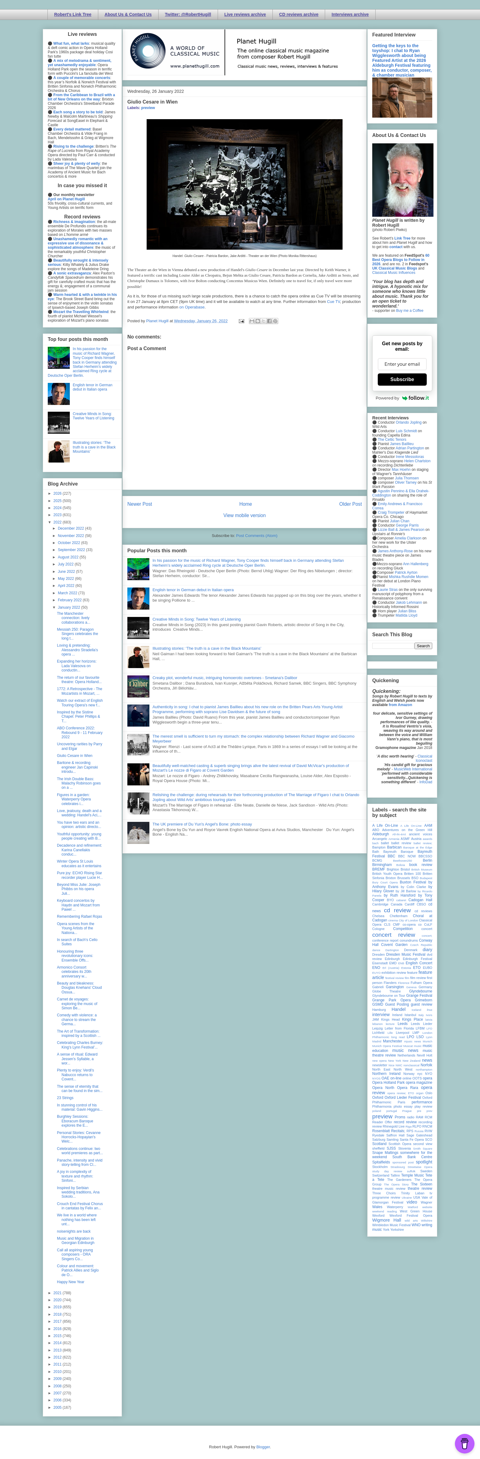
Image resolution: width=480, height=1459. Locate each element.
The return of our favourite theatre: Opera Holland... (79, 679)
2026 (58, 493)
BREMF (378, 869)
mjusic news (412, 1041)
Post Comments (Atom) (256, 535)
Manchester (392, 1041)
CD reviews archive (298, 14)
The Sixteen (421, 1184)
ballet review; (423, 843)
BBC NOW (407, 856)
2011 (58, 1364)
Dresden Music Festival (406, 954)
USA (416, 1197)
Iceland (416, 1009)
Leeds (403, 1024)
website (427, 1207)
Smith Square (422, 1148)
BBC (392, 856)
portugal (391, 1111)
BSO (414, 878)
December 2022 (71, 528)
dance (376, 950)
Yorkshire (397, 1229)
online (407, 1078)
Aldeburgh (380, 834)
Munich (427, 1041)
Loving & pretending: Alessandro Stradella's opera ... (77, 649)
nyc (419, 1073)
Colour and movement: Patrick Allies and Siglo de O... (78, 1270)
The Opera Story (396, 1184)
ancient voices (420, 834)
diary (427, 949)
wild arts (411, 1220)
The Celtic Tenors (392, 439)
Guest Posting (397, 1004)
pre (419, 1111)
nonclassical (411, 1065)
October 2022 (69, 543)
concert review (393, 935)
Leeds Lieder (421, 1024)
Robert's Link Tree (73, 14)
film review (418, 978)
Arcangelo (379, 839)
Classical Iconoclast (424, 758)
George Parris (407, 525)
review (377, 1126)
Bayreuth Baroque (398, 851)
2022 (58, 522)
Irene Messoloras (410, 457)
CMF (396, 924)
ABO (375, 830)
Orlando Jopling (409, 422)
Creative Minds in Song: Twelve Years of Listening (196, 619)
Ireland (397, 1015)
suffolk (411, 1171)
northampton (424, 1069)
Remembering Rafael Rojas (79, 916)
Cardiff (409, 904)
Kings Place (412, 1019)
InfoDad (425, 782)
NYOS (376, 1078)
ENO (376, 968)
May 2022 (66, 578)
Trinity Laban (412, 1193)
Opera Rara (407, 1088)
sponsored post (403, 1162)
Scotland (379, 1144)
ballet (385, 843)
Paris (401, 1102)
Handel (399, 1009)
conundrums (408, 940)
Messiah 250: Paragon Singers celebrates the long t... (77, 634)
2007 (58, 1393)
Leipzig (377, 1028)
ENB (401, 963)
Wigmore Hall (386, 1220)
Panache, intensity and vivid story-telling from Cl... (80, 1162)
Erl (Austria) (390, 968)
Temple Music (412, 1175)
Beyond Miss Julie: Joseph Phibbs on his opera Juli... (78, 889)
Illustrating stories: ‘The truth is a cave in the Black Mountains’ (206, 648)
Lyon (429, 1037)
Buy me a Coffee (409, 310)
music (418, 1046)
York (386, 1229)
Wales (377, 1207)
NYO (428, 1073)
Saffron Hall (395, 1135)
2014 (58, 1343)
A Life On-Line (385, 825)
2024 (58, 508)
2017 (58, 1321)
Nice (391, 1065)
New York (394, 1060)
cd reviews (423, 911)
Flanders (390, 983)
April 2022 (66, 586)
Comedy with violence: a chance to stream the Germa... (77, 1019)
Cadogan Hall (420, 900)
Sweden (426, 1171)
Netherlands (406, 1055)
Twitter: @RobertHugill (188, 14)
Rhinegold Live (393, 1126)
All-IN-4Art (399, 834)
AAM (428, 825)
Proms (400, 1117)
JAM (375, 1019)
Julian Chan (399, 521)
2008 (58, 1386)
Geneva (411, 987)
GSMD (377, 1004)
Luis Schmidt (406, 431)
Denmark (411, 950)
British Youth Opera (387, 873)
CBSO (421, 904)
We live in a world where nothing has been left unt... (77, 1219)
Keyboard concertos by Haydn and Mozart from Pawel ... (78, 905)
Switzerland (380, 1175)
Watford (413, 1207)
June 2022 (67, 571)
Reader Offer (382, 1122)
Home (245, 504)
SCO (428, 1139)
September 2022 (72, 550)
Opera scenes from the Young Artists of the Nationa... (75, 928)
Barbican (394, 847)
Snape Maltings (385, 1153)
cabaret (401, 900)
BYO (390, 900)
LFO (429, 1028)
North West (403, 1069)
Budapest (426, 878)
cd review (397, 910)
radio (410, 1117)
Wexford (378, 1215)
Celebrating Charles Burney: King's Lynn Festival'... (80, 1045)
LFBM (420, 1028)
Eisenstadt (380, 963)
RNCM (427, 1126)
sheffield (378, 1148)
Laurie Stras (387, 590)
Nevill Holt (424, 1055)
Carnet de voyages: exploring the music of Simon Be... (77, 1003)
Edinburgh (392, 959)
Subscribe (402, 379)
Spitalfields (381, 1162)
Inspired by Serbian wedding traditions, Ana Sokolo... (78, 1192)
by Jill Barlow (406, 891)
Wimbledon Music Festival (391, 1225)
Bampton (378, 847)
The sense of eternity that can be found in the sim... (80, 1088)
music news (405, 1050)
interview (381, 1014)
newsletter (379, 1065)
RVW (428, 1131)
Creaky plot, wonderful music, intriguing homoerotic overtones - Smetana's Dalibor (224, 677)
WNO (416, 1225)
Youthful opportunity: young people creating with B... (79, 836)
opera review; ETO (400, 1093)
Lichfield (378, 1032)
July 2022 (66, 564)
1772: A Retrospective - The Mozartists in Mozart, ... (79, 691)
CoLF (428, 924)
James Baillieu (402, 444)
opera (427, 1078)
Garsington (395, 987)
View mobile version (244, 515)
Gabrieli (378, 987)
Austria (416, 839)
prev (429, 1111)
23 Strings (65, 1098)
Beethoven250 (402, 860)
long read (398, 1037)
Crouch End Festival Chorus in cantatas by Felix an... (80, 1206)
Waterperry (395, 1207)
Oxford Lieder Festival (402, 1097)
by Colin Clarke (413, 887)
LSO (420, 1037)
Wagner (426, 1202)
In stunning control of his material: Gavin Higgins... (80, 1107)
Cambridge (380, 904)
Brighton (393, 869)
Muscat (408, 1046)
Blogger (263, 1447)
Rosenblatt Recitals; (388, 1131)
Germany (425, 987)
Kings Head (390, 1019)
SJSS (391, 1148)
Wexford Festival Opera (410, 1215)
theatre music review (388, 1188)
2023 (58, 515)
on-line (395, 1078)
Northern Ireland (386, 1074)
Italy (421, 1015)
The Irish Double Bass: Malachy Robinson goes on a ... (79, 783)
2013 (58, 1350)
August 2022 (69, 557)
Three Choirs (384, 1193)
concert (427, 929)
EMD (393, 963)
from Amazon (400, 705)
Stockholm (380, 1167)
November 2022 (71, 536)
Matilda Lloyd (406, 615)
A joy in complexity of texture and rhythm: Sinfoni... (75, 1176)
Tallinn (395, 1175)
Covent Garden (394, 945)
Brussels (403, 878)
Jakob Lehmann (409, 602)
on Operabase (191, 307)
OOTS (417, 1078)
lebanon (377, 1024)
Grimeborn (423, 1000)
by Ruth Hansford (400, 895)
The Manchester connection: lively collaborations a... (73, 618)
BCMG (377, 860)
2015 (58, 1336)
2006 (58, 1400)
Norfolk (426, 1065)
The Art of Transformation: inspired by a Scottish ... (78, 1033)
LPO (410, 1037)
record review (405, 1122)
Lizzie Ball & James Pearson (401, 529)
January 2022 (69, 607)
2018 (58, 1314)
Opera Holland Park (388, 1082)
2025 (58, 501)
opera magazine (419, 1082)
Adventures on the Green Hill (407, 830)
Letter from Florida (399, 1028)
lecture (390, 1024)
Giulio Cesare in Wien (74, 756)
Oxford (377, 1097)
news (427, 1060)
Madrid (376, 1041)
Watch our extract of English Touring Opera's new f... (80, 702)
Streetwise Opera (420, 1167)
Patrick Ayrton (406, 572)
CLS (387, 924)
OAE (385, 1078)
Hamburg (379, 1009)
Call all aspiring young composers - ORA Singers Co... (75, 1254)
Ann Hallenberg (415, 564)
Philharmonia (382, 1106)
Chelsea (378, 916)
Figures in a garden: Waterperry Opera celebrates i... (74, 799)
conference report (385, 940)
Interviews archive (350, 14)
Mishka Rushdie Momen (408, 577)
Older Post (350, 504)
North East (381, 1069)
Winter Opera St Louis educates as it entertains (79, 863)
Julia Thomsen (407, 478)
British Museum (421, 869)
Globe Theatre (386, 991)
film (407, 978)
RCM (428, 1117)
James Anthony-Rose (395, 551)
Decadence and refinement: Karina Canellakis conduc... (79, 849)
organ (420, 1093)
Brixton (391, 878)
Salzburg (378, 1139)
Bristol (405, 869)
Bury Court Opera (385, 882)
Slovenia (404, 1148)
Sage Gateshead (419, 1135)
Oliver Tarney (405, 482)
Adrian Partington (410, 448)
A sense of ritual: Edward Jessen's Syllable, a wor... (77, 1058)
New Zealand (412, 1060)
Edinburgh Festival (417, 959)
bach (375, 843)
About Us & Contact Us (128, 14)
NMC (399, 1065)
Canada (396, 904)
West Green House (416, 1211)
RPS (410, 1131)
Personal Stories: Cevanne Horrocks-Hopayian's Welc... (79, 1137)
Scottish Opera (399, 1144)
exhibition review (393, 972)
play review (423, 1106)
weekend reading (384, 1211)
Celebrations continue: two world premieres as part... (80, 1151)
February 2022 (70, 600)
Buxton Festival (413, 882)
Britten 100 (412, 873)
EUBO (427, 968)
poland (376, 1111)
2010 (58, 1372)
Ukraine (407, 1197)
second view (422, 1144)
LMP (415, 1032)
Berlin (427, 860)
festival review (394, 978)
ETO (417, 968)
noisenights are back (74, 1231)
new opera (379, 1060)
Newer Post (139, 504)
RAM (419, 1117)
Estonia (406, 968)
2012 (58, 1357)
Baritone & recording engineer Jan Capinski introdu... (77, 767)
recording (425, 1122)
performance (422, 1102)
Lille (390, 1032)
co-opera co (412, 924)
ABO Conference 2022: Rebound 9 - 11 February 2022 (80, 732)
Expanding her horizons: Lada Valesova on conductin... (76, 665)
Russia (418, 1131)
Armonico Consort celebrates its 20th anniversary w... (74, 971)
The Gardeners (399, 1179)
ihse (429, 1009)
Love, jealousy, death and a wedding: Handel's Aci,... (79, 813)
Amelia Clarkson (408, 538)
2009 (58, 1379)
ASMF (405, 839)
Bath (375, 851)
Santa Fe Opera (412, 1139)
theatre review (420, 1188)
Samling (393, 1139)
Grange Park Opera (391, 1000)
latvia (429, 1019)
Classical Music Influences (393, 272)
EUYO (376, 972)
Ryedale (378, 1135)
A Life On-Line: (411, 825)
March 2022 (68, 593)
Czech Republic (421, 945)
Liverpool (402, 1032)
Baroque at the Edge (417, 847)
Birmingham (382, 865)
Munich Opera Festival (387, 1046)
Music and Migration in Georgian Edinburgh (75, 1240)
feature (412, 972)
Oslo (429, 1093)
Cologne (378, 929)
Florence (403, 983)
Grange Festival (419, 995)
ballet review (401, 843)
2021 (58, 1293)
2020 (58, 1300)
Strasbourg (398, 1167)
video (412, 1202)
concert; (427, 935)
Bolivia (400, 865)
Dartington (392, 950)
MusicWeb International (413, 769)
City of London (408, 920)
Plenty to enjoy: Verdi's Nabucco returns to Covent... (75, 1074)
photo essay (403, 1106)
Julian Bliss (407, 611)
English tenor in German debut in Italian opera (193, 590)
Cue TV (333, 301)
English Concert (419, 963)
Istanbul (410, 1015)
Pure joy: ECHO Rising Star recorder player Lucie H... (80, 875)
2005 (58, 1407)
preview (148, 108)
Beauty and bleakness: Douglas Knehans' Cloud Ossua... (79, 987)
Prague (407, 1111)
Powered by (402, 397)
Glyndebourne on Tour (388, 995)
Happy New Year (70, 1282)
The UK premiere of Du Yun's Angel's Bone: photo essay (202, 824)
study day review (387, 1171)
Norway (409, 1073)
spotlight (424, 1161)
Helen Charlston (417, 461)
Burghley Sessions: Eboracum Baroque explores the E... (75, 1121)
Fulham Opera (422, 983)
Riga (409, 1126)
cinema (393, 920)
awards (427, 839)
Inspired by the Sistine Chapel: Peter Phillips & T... (78, 716)
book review (420, 865)
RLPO (416, 1126)
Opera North (383, 1088)
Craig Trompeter (391, 512)
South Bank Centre (412, 1157)
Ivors (429, 1015)
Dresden (378, 954)
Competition (403, 929)
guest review (421, 1004)
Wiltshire (426, 1220)
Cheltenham (398, 916)
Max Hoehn (401, 469)
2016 (58, 1329)
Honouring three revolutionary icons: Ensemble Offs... (75, 955)
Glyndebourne (420, 991)
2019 (58, 1307)
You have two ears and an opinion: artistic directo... (79, 824)
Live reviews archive (245, 14)
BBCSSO (425, 856)
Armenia (393, 839)
